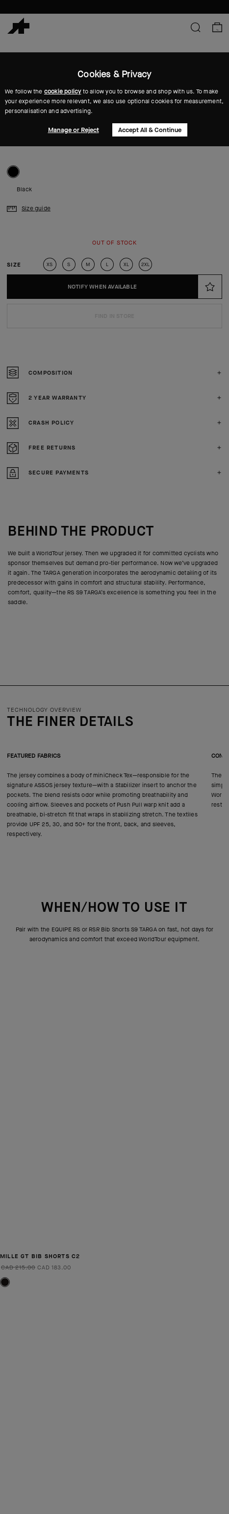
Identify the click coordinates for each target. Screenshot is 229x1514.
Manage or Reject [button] (73, 130)
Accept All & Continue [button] (149, 130)
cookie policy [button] (62, 91)
